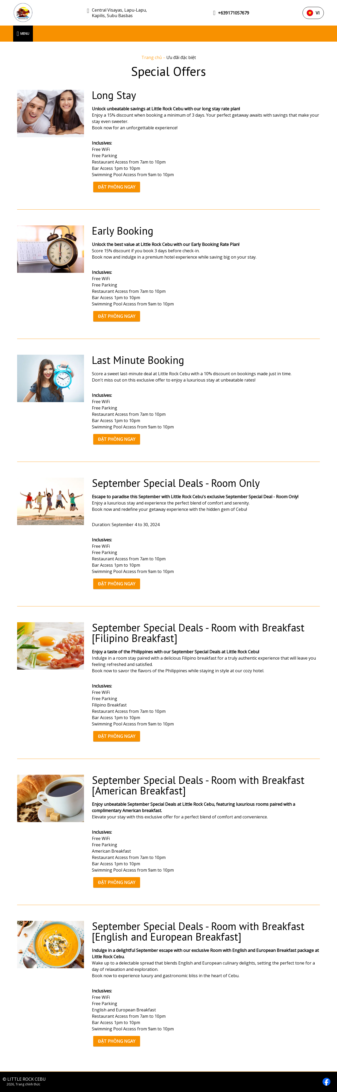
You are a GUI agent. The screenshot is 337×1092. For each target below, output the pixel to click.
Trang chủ (152, 57)
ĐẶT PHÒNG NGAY (116, 187)
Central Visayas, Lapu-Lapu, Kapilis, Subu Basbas (119, 12)
